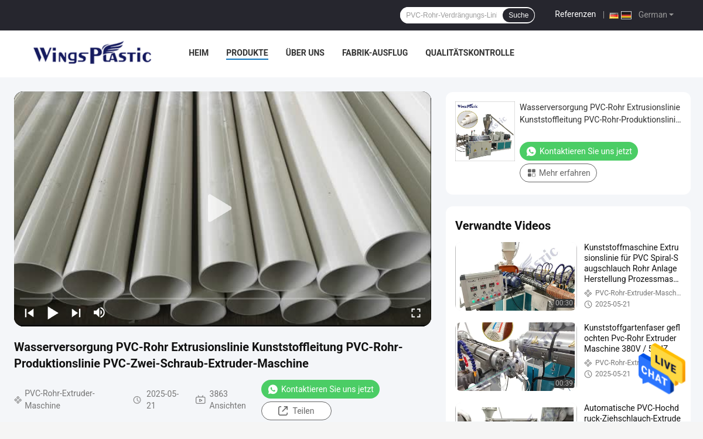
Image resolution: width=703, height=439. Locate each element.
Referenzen (575, 14)
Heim (199, 52)
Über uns (305, 52)
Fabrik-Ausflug (375, 52)
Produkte (247, 52)
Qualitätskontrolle (469, 52)
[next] (76, 312)
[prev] (29, 312)
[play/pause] (52, 312)
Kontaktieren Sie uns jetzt (320, 389)
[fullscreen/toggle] (416, 312)
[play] (222, 208)
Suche (518, 15)
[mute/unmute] (99, 312)
